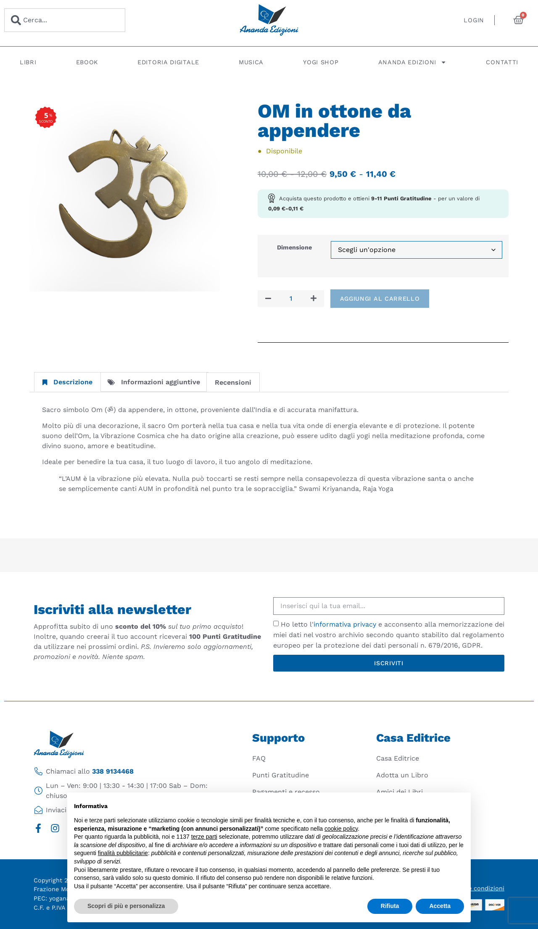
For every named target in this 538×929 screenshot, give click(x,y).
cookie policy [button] (341, 828)
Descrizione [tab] (67, 382)
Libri (28, 62)
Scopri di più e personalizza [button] (126, 906)
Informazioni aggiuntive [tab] (154, 382)
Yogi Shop (320, 62)
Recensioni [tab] (233, 382)
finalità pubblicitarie (123, 853)
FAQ (259, 758)
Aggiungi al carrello (380, 298)
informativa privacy (345, 624)
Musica (251, 62)
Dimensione (294, 247)
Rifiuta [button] (390, 906)
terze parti (204, 836)
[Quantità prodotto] (291, 299)
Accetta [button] (440, 906)
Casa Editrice (397, 758)
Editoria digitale (168, 62)
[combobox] (64, 20)
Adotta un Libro (402, 775)
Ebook (87, 62)
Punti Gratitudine (280, 775)
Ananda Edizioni (412, 62)
